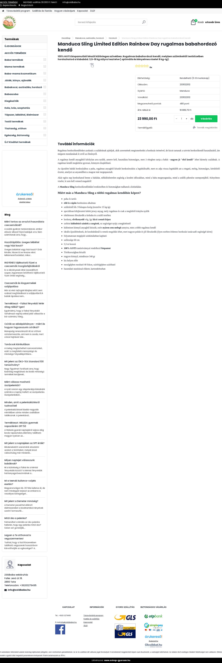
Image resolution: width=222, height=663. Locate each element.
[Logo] (21, 22)
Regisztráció (27, 5)
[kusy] (181, 118)
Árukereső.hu (153, 641)
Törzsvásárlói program (18, 10)
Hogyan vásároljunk (64, 10)
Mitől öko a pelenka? (15, 518)
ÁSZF (92, 10)
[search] (144, 23)
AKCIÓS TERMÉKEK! (9, 2)
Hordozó (113, 38)
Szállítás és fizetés (42, 10)
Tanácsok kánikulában (17, 344)
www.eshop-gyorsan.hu (117, 660)
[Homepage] (3, 11)
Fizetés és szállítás (91, 619)
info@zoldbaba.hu (19, 590)
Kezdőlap (66, 38)
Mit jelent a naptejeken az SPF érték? (24, 443)
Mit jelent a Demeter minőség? (21, 501)
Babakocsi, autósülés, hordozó (89, 38)
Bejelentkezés (9, 5)
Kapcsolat (82, 10)
